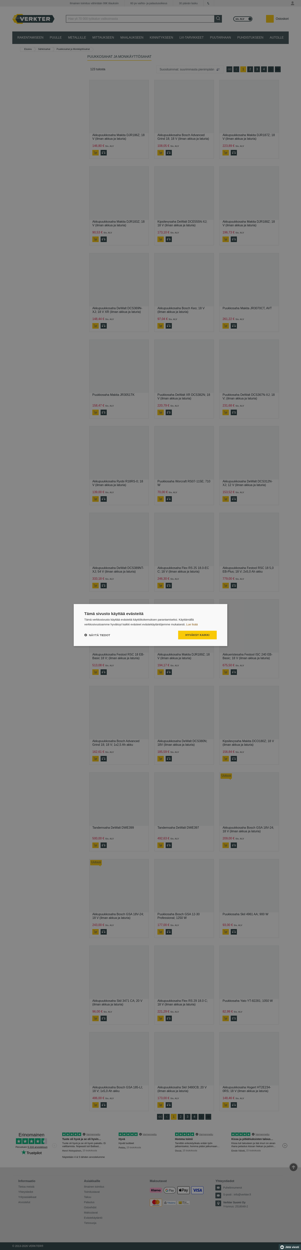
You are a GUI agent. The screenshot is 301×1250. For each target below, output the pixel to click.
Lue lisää (192, 624)
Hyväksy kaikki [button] (197, 635)
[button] (97, 635)
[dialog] (150, 625)
